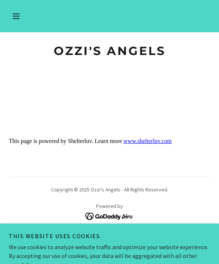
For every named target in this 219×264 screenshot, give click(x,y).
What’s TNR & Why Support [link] (109, 236)
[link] (109, 51)
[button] (16, 16)
